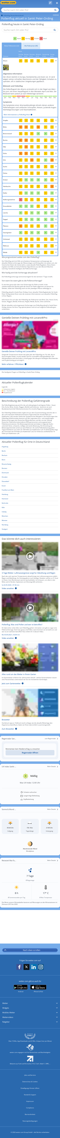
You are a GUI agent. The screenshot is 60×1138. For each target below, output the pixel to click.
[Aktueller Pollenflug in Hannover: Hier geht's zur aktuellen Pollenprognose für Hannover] (30, 499)
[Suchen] (54, 10)
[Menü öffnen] (56, 2)
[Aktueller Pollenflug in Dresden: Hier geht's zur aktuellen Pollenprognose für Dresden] (30, 477)
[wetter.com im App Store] (38, 989)
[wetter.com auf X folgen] (26, 968)
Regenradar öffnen (30, 752)
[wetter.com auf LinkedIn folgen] (34, 967)
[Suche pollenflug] (54, 30)
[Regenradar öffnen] (30, 752)
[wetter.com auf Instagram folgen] (41, 967)
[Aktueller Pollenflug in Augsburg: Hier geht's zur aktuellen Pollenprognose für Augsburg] (30, 447)
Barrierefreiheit (30, 1114)
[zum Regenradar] (51, 739)
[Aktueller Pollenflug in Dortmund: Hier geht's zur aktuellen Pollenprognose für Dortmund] (30, 473)
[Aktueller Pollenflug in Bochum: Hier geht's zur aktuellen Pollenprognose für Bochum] (30, 455)
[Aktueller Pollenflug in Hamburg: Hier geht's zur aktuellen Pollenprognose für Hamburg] (30, 494)
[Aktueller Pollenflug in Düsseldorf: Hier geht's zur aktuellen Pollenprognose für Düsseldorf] (30, 481)
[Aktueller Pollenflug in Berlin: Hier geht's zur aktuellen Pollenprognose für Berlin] (30, 451)
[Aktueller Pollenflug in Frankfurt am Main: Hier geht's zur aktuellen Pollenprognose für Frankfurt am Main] (30, 490)
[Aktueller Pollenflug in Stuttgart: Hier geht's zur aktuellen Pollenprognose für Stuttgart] (30, 529)
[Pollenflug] (50, 2)
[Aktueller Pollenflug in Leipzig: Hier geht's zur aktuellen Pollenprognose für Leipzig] (30, 512)
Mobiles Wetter (8, 1012)
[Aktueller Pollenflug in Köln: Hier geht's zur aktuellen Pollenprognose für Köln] (30, 507)
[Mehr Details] (52, 766)
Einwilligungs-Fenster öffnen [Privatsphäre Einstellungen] (30, 1088)
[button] (30, 1003)
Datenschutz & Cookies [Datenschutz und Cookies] (30, 1082)
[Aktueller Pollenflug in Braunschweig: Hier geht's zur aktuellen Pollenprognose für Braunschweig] (30, 464)
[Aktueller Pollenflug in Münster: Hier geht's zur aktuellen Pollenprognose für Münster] (30, 520)
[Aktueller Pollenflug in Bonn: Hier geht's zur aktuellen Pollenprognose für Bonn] (30, 460)
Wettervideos (7, 1017)
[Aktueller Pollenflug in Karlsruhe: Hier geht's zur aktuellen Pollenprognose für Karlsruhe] (30, 503)
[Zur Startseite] (9, 3)
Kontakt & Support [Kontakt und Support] (30, 1095)
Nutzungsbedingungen (30, 1121)
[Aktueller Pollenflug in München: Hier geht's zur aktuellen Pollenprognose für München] (30, 516)
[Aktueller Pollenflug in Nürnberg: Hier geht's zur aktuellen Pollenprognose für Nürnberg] (30, 525)
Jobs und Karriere (30, 1075)
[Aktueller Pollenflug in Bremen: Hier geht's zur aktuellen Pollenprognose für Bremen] (30, 468)
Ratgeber (6, 1022)
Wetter (5, 1003)
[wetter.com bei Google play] (21, 989)
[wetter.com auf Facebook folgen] (19, 967)
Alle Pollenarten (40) (31, 46)
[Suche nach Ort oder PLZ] (30, 10)
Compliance (30, 1108)
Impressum (30, 1101)
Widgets (5, 1008)
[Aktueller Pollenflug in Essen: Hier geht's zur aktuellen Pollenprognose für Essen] (30, 486)
